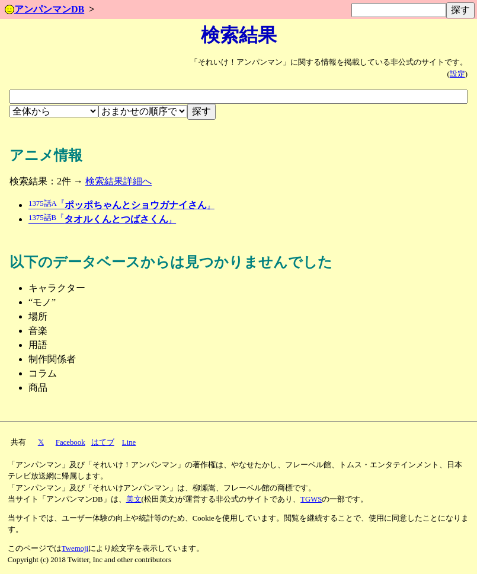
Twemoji (75, 548)
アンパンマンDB (44, 9)
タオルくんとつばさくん (102, 219)
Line (129, 442)
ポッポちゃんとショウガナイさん (121, 205)
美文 (134, 499)
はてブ (102, 442)
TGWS (311, 499)
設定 (457, 74)
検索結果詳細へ (118, 181)
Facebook (70, 442)
